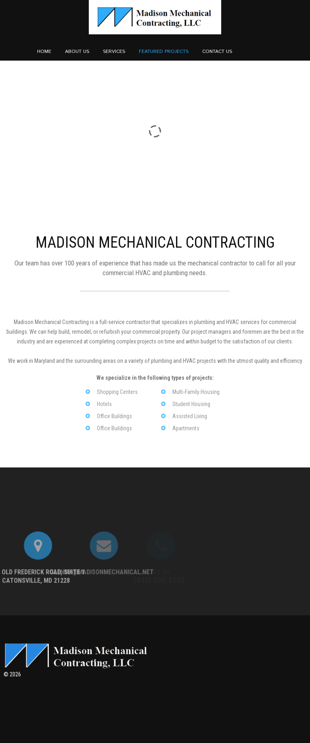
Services (114, 51)
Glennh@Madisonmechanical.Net (54, 590)
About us (77, 51)
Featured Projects (164, 51)
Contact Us (217, 51)
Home (44, 51)
